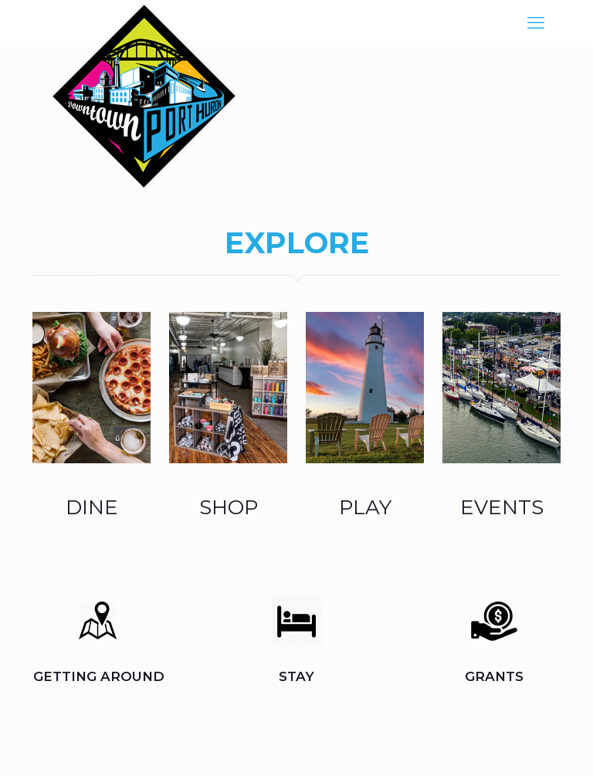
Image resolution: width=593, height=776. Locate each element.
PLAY (365, 507)
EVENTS (502, 507)
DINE (92, 507)
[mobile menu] (536, 23)
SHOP (228, 507)
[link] (91, 387)
